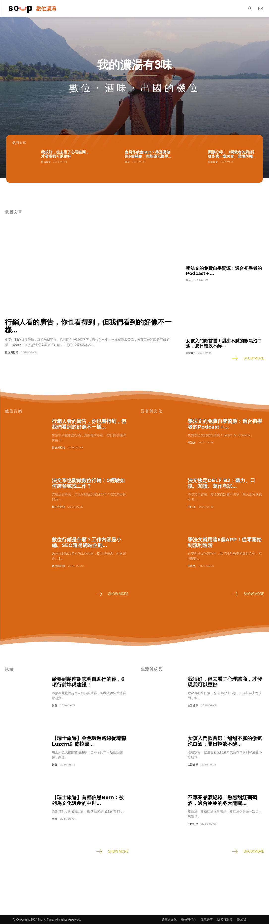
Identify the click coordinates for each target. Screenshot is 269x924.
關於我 (241, 919)
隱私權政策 (224, 919)
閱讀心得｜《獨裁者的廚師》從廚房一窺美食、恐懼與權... (232, 154)
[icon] (260, 8)
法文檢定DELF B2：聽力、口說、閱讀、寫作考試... (221, 483)
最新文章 (13, 212)
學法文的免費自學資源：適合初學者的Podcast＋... (224, 271)
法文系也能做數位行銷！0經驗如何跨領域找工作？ (88, 483)
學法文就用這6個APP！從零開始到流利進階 (225, 542)
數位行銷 (13, 411)
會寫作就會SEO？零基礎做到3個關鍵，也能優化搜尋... (148, 154)
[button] (250, 8)
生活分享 (46, 161)
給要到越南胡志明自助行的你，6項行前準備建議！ (88, 682)
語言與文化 (152, 411)
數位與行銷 (11, 352)
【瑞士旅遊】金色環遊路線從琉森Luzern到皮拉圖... (89, 741)
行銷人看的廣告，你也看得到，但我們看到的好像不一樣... (88, 326)
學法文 (189, 280)
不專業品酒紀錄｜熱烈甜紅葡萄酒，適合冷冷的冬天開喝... (222, 800)
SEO (127, 161)
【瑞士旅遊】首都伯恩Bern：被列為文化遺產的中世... (88, 800)
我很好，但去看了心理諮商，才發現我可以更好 (65, 154)
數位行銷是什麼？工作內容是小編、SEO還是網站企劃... (86, 542)
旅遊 (9, 669)
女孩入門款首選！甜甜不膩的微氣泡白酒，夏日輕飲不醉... (224, 343)
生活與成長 (152, 669)
